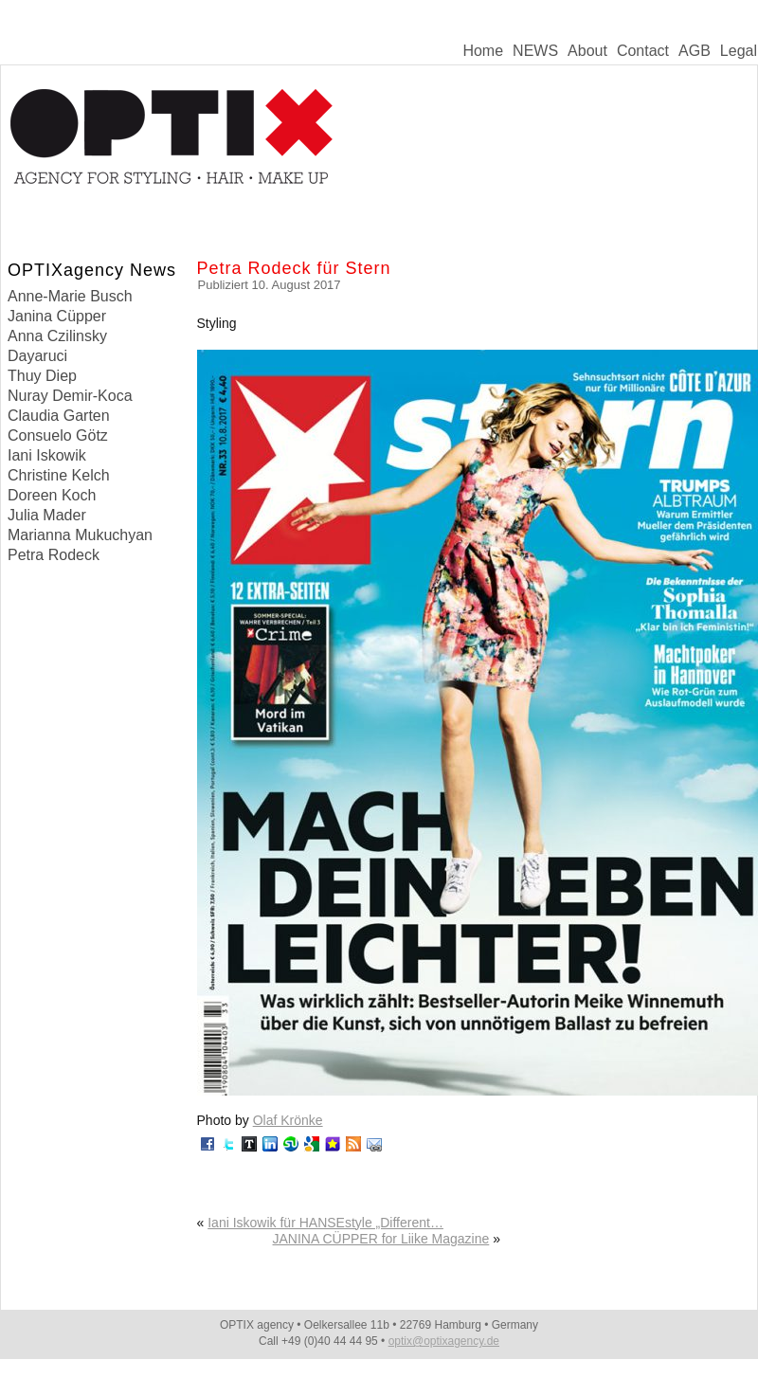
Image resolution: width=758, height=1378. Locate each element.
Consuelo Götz (58, 435)
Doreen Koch (52, 495)
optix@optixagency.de (443, 1341)
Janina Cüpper (57, 316)
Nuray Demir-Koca (70, 396)
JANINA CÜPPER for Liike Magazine (381, 1238)
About (587, 51)
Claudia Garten (59, 416)
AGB (694, 51)
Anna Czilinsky (57, 336)
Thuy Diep (42, 376)
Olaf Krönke (288, 1120)
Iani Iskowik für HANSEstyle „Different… (325, 1222)
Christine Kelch (59, 475)
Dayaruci (37, 356)
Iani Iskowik (47, 455)
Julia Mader (47, 515)
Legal (738, 51)
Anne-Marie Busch (70, 296)
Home (482, 51)
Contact (643, 51)
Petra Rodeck (53, 555)
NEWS (535, 51)
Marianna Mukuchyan (80, 535)
